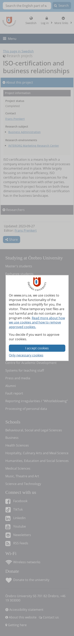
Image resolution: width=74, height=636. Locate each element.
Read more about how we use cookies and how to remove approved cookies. (37, 322)
